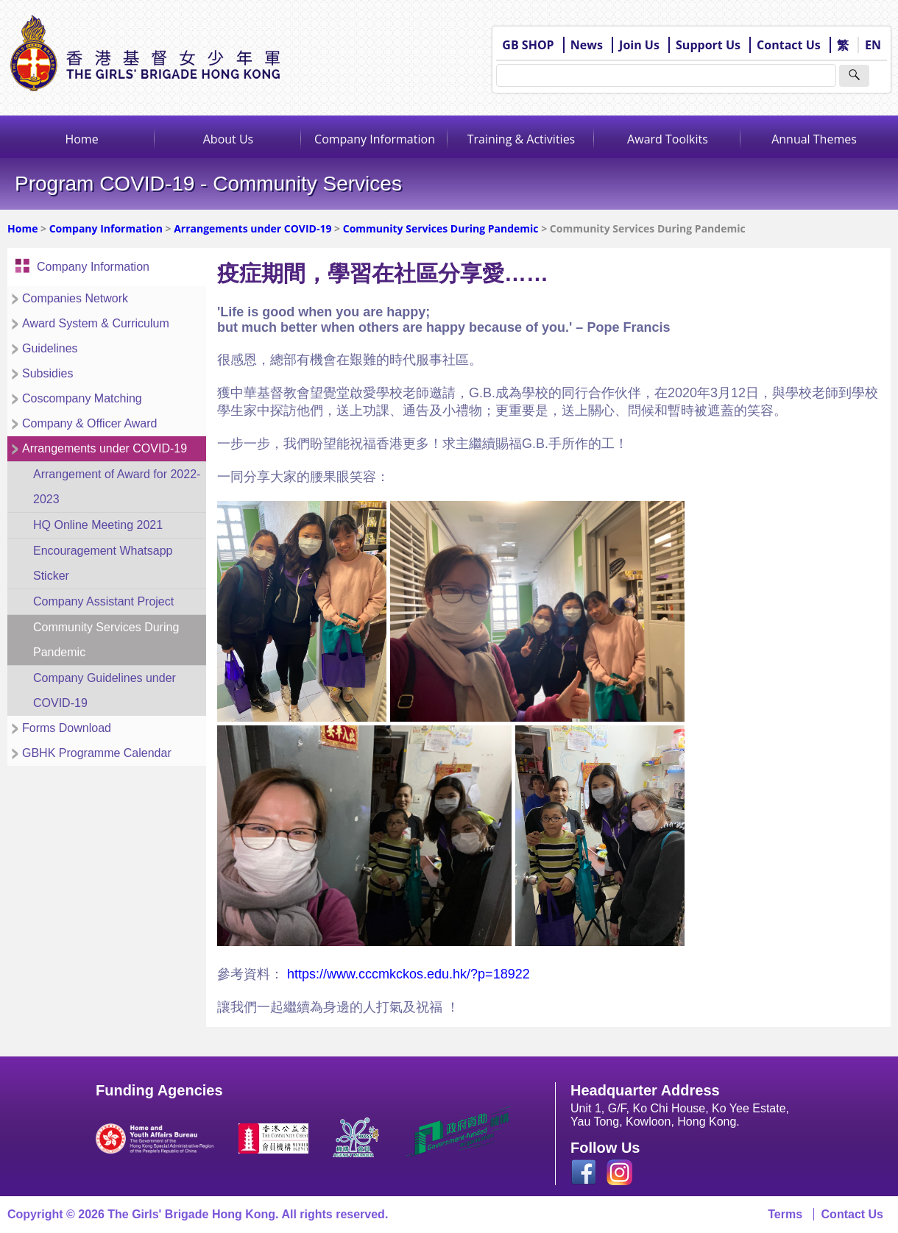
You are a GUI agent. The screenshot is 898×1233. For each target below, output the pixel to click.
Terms (785, 1214)
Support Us (708, 45)
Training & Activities (521, 139)
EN (873, 45)
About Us (228, 139)
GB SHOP (528, 45)
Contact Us (789, 45)
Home (81, 139)
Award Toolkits (667, 139)
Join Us (639, 45)
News (586, 45)
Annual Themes (814, 139)
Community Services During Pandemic (441, 228)
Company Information (374, 139)
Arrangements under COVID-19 (252, 228)
